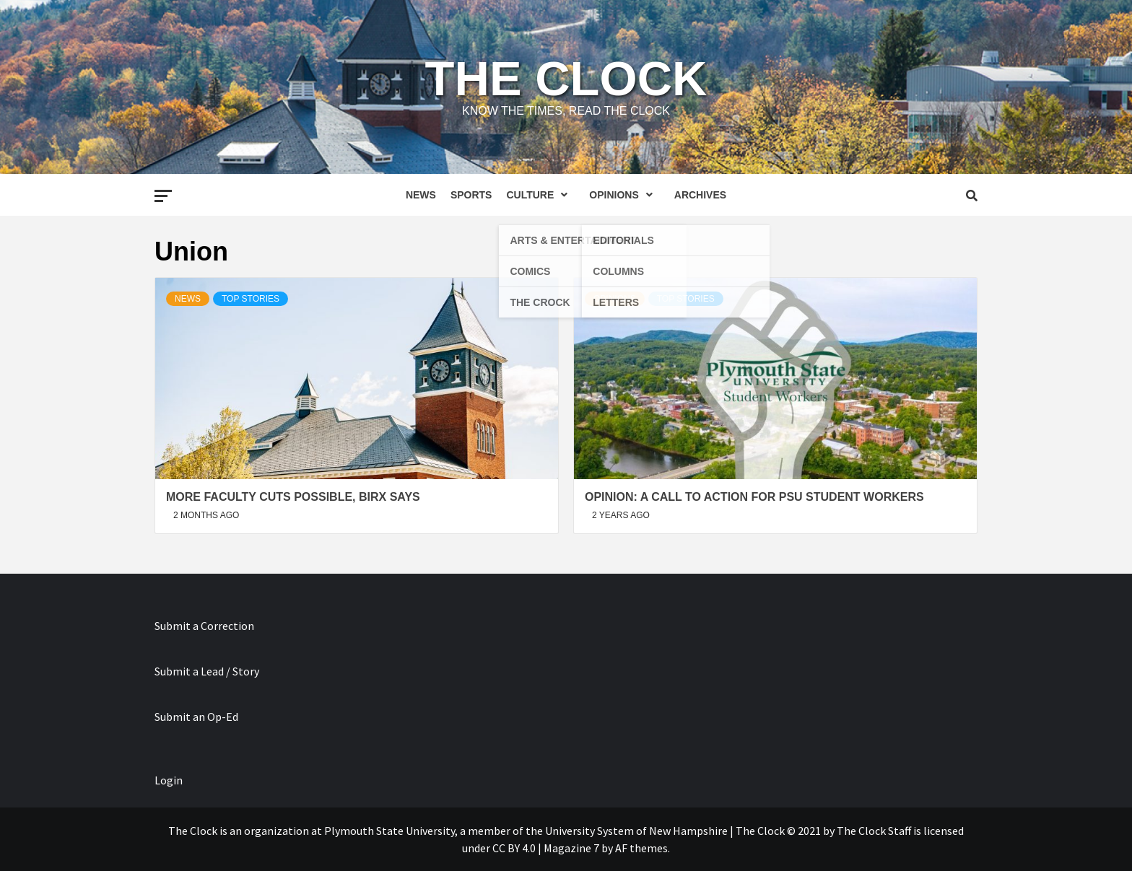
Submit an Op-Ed (196, 716)
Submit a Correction (204, 625)
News (421, 195)
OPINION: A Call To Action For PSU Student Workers (754, 497)
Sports (471, 195)
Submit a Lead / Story (206, 671)
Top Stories (250, 299)
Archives (700, 195)
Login (168, 780)
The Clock (566, 78)
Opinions (624, 195)
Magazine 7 (571, 848)
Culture (540, 195)
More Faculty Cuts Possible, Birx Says (293, 497)
